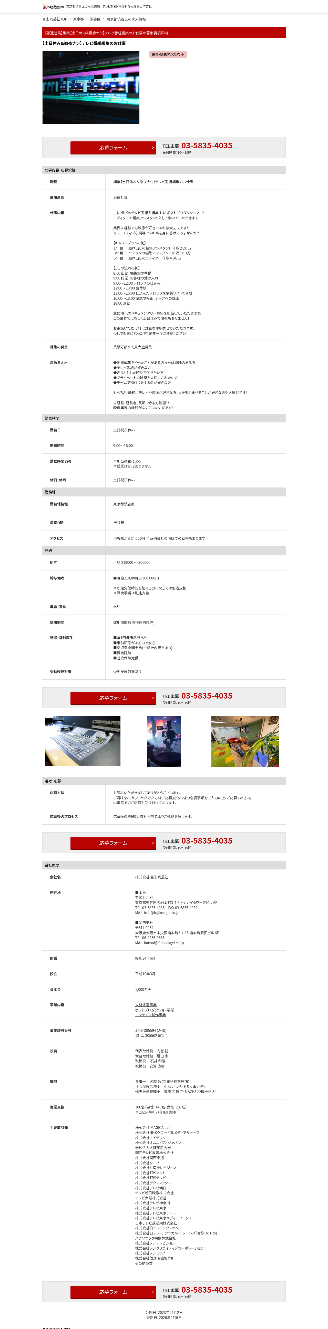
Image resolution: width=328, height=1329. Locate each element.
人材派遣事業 (146, 1004)
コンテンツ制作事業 (150, 1014)
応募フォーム (113, 147)
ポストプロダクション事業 (155, 1009)
